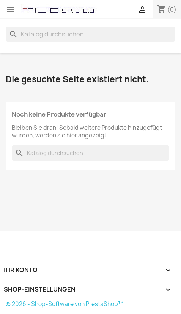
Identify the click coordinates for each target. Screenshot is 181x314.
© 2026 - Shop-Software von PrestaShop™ (64, 304)
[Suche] (90, 34)
